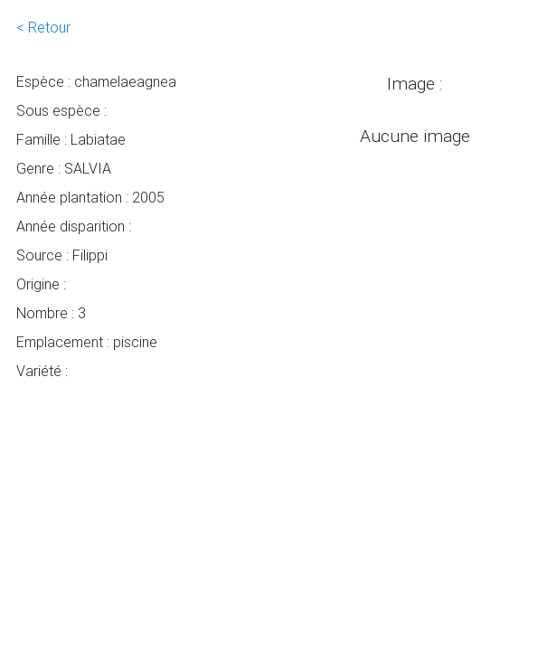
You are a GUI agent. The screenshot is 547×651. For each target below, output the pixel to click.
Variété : (42, 371)
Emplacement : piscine (86, 342)
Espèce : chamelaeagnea (96, 81)
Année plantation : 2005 (90, 197)
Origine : (41, 284)
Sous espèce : (61, 110)
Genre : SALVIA (63, 168)
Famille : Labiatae (71, 139)
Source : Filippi (62, 255)
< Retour (43, 27)
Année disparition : (73, 226)
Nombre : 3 (51, 313)
